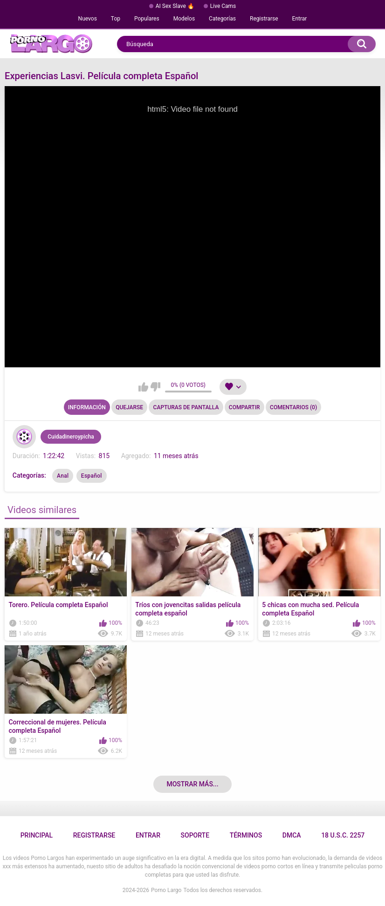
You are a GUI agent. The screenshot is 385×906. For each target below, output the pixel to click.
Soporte (195, 835)
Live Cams (223, 6)
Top (115, 18)
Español (91, 476)
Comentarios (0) (293, 407)
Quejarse (129, 407)
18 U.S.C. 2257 (342, 835)
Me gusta (143, 387)
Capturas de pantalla (186, 407)
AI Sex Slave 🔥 (175, 6)
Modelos (184, 18)
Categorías (222, 18)
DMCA (291, 835)
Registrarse (264, 18)
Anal (63, 476)
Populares (146, 18)
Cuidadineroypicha (71, 436)
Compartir (244, 407)
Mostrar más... (192, 784)
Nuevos (87, 18)
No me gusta (155, 387)
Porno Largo (166, 890)
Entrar (299, 18)
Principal (37, 835)
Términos (246, 835)
